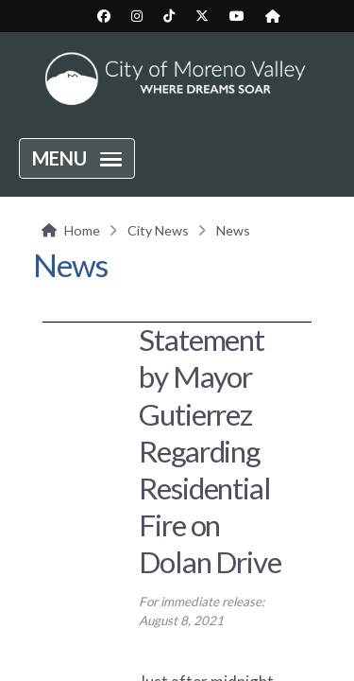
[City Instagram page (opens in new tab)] (137, 16)
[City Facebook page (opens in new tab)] (103, 16)
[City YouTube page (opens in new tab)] (236, 16)
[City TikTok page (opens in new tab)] (169, 16)
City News (158, 230)
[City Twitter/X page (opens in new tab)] (202, 16)
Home (82, 230)
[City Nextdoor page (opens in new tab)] (272, 16)
